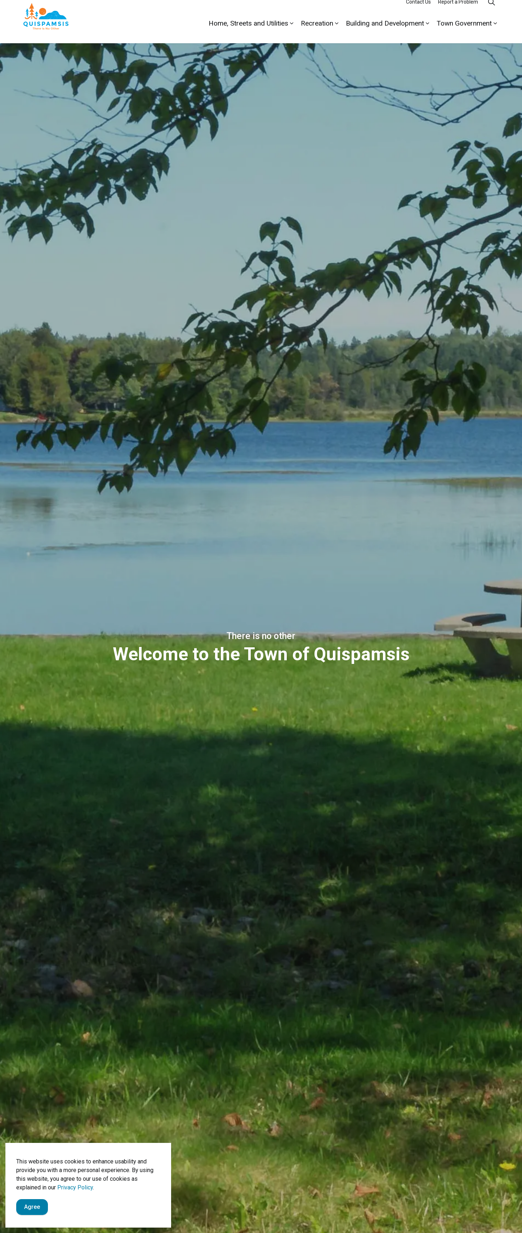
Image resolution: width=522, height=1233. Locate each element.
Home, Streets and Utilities (248, 32)
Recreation (317, 32)
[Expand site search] (492, 11)
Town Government (464, 32)
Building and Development (385, 32)
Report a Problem (458, 11)
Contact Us (418, 11)
